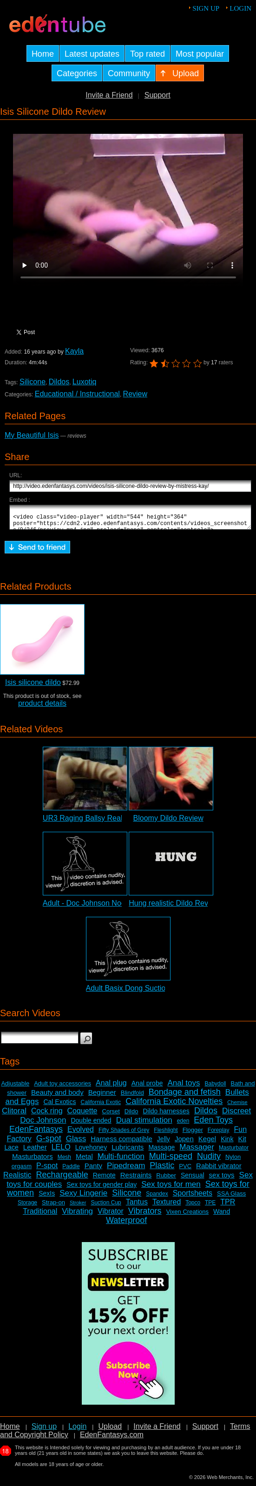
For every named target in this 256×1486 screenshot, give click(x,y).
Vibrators (145, 1215)
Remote (104, 1179)
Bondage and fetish (185, 1096)
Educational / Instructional (77, 394)
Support (157, 95)
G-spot (48, 1142)
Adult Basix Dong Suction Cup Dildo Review (158, 992)
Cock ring (47, 1115)
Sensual (192, 1179)
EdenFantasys (36, 1133)
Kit (242, 1143)
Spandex (157, 1198)
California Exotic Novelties (174, 1105)
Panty (93, 1170)
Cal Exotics (59, 1106)
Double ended (91, 1124)
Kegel (207, 1143)
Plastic (162, 1169)
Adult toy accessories (62, 1087)
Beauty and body (57, 1096)
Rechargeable (62, 1179)
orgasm (22, 1170)
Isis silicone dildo (33, 686)
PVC (185, 1170)
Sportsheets (192, 1197)
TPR (227, 1206)
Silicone (33, 382)
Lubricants (128, 1151)
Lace (11, 1151)
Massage (161, 1151)
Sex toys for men (171, 1188)
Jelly (163, 1143)
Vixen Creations (187, 1215)
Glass (76, 1142)
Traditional (40, 1215)
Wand (221, 1215)
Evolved (80, 1134)
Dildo (131, 1115)
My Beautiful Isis (32, 435)
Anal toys (184, 1087)
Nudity (209, 1160)
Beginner (102, 1096)
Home (10, 1430)
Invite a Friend (108, 95)
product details (42, 707)
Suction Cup (106, 1206)
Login (240, 8)
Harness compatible (121, 1143)
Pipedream (126, 1169)
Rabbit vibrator (219, 1170)
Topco (192, 1206)
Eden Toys (213, 1124)
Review (135, 394)
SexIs (47, 1197)
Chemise (237, 1106)
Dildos (59, 382)
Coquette (82, 1115)
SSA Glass (231, 1197)
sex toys (222, 1179)
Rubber (166, 1179)
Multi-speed (170, 1160)
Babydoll (215, 1088)
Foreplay (219, 1134)
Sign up (205, 8)
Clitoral (14, 1115)
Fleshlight (165, 1134)
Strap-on (53, 1206)
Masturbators (32, 1160)
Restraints (136, 1179)
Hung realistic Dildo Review (174, 907)
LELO (61, 1151)
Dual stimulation (144, 1124)
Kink (227, 1143)
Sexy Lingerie (83, 1197)
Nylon (233, 1160)
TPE (210, 1206)
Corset (111, 1115)
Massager (196, 1151)
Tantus (137, 1206)
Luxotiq (84, 382)
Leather (35, 1151)
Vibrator (111, 1215)
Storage (27, 1206)
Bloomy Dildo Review (168, 822)
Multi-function (121, 1160)
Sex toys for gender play (101, 1188)
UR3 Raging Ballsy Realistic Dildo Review (112, 822)
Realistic (17, 1179)
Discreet (236, 1115)
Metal (84, 1160)
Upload (110, 1430)
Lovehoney (91, 1151)
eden (183, 1125)
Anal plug (111, 1087)
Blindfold (132, 1096)
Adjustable (15, 1087)
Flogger (193, 1134)
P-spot (47, 1170)
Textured (166, 1206)
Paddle (70, 1170)
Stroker (78, 1207)
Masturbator (234, 1152)
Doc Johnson (43, 1124)
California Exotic (101, 1106)
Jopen (184, 1143)
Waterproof (126, 1224)
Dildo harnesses (166, 1115)
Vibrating (77, 1215)
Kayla (74, 351)
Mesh (64, 1161)
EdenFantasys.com (112, 1439)
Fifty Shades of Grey (123, 1134)
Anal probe (147, 1087)
